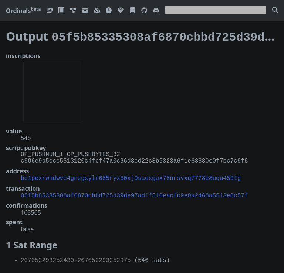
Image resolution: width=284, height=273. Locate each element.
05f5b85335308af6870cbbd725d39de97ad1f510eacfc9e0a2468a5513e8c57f (134, 193)
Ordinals (23, 10)
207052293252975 (104, 257)
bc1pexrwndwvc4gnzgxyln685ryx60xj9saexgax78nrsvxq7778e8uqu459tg (131, 176)
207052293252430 (47, 257)
